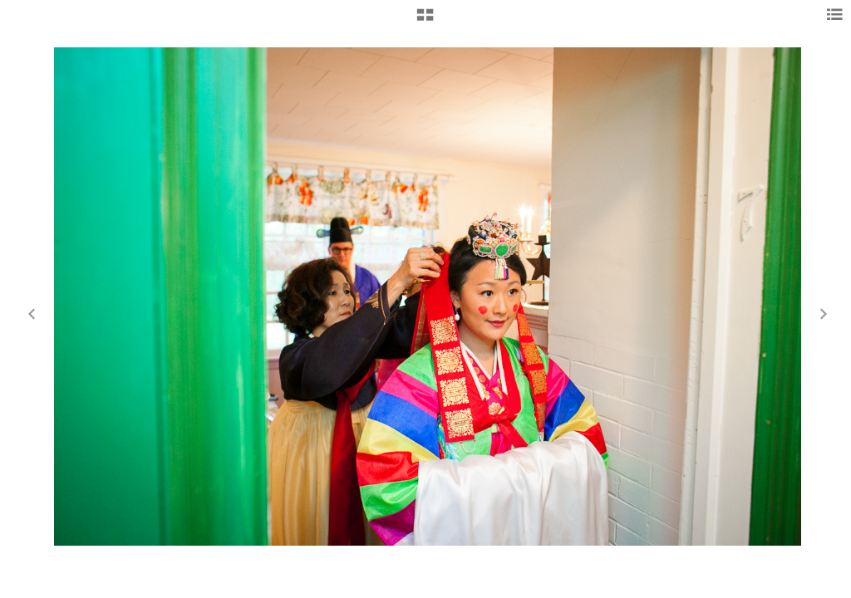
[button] (425, 21)
